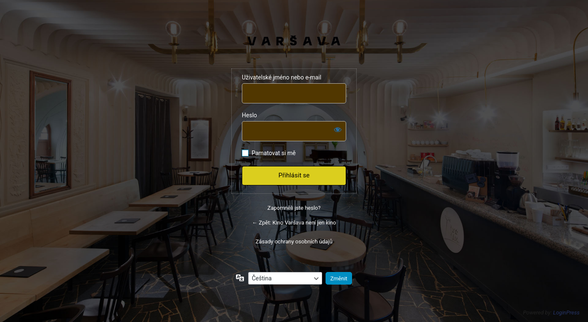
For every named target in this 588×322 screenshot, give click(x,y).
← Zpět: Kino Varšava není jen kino (294, 222)
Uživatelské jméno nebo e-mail (281, 77)
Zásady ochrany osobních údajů (294, 241)
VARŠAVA (294, 40)
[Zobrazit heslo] (337, 129)
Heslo (249, 115)
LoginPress (566, 312)
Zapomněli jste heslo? (294, 208)
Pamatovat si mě (274, 153)
